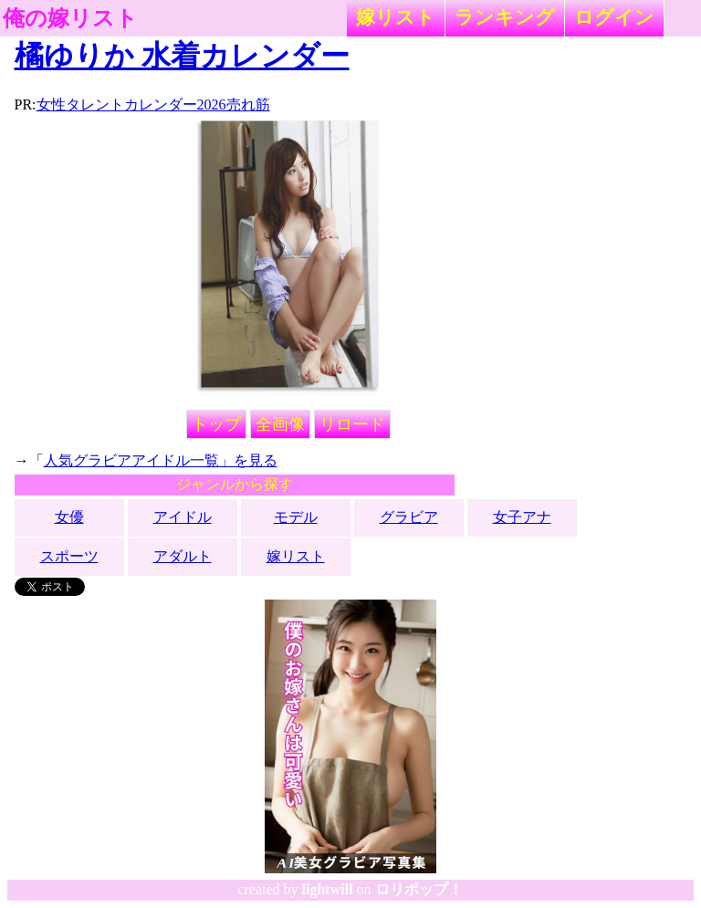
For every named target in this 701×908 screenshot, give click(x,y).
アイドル (182, 517)
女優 (69, 517)
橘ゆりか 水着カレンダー (182, 55)
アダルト (182, 556)
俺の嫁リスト (70, 18)
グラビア (409, 517)
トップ (216, 424)
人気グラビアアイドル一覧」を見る (160, 460)
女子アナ (522, 517)
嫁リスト (395, 16)
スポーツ (69, 556)
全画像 (280, 424)
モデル (296, 517)
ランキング (505, 16)
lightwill (327, 889)
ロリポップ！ (419, 889)
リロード (352, 424)
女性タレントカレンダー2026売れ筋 (153, 104)
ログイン (614, 16)
